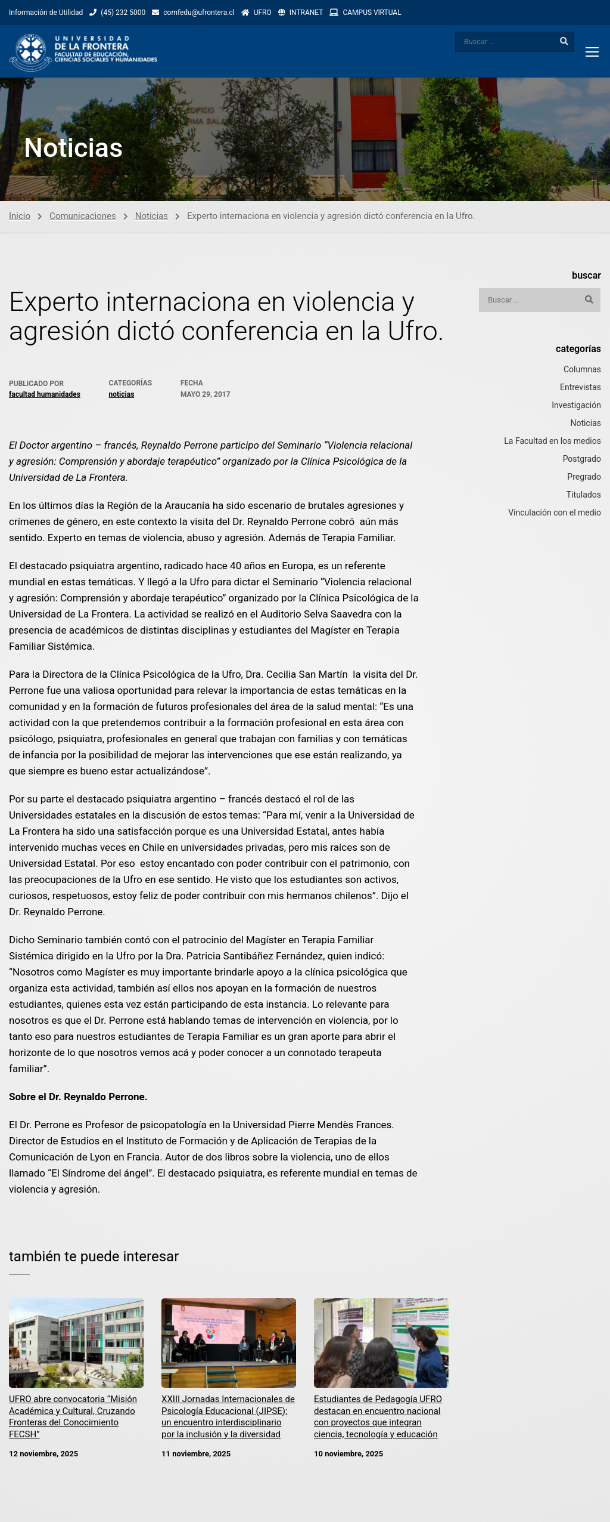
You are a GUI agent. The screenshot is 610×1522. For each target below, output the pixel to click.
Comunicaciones (82, 216)
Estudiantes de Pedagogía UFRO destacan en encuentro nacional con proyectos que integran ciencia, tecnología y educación (378, 1418)
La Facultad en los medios (552, 441)
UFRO (263, 12)
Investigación (576, 405)
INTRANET (306, 12)
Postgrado (582, 459)
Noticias (151, 216)
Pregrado (584, 477)
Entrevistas (580, 388)
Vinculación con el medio (554, 513)
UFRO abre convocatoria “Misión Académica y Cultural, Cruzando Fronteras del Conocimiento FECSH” (73, 1418)
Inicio (19, 216)
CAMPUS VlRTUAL (372, 12)
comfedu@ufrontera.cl (198, 12)
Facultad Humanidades (44, 395)
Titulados (584, 495)
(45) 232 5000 (123, 12)
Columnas (582, 370)
